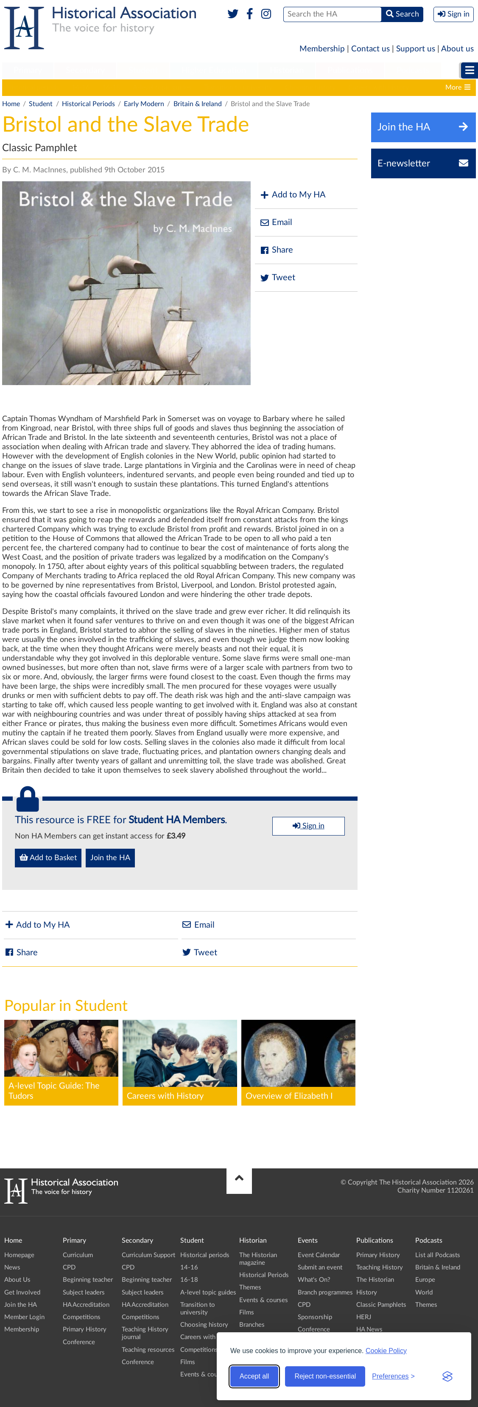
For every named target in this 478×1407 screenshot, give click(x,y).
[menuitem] (28, 70)
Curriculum (78, 1255)
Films (187, 1362)
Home (11, 104)
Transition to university (238, 87)
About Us (17, 1280)
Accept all (254, 1376)
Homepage (19, 1255)
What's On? (314, 1280)
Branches (252, 1325)
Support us (415, 49)
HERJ (363, 1317)
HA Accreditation (86, 1305)
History (366, 1292)
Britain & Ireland (197, 104)
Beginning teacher (88, 1280)
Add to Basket (48, 857)
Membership (322, 49)
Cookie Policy (386, 1350)
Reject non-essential (325, 1376)
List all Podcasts (437, 1255)
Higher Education (214, 70)
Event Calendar (319, 1255)
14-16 (80, 87)
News (12, 1267)
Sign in (308, 826)
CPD (69, 1267)
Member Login (24, 1317)
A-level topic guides (162, 87)
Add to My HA (292, 195)
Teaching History (379, 1267)
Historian (287, 70)
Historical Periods (88, 104)
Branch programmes (325, 1292)
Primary (28, 70)
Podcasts (413, 70)
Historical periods (32, 87)
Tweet (277, 277)
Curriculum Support (148, 1255)
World (424, 1292)
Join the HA (110, 858)
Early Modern (144, 104)
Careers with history (378, 87)
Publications (350, 70)
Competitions (82, 1317)
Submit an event (320, 1267)
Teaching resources (148, 1350)
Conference (79, 1342)
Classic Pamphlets (381, 1305)
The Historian (375, 1280)
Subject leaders (84, 1292)
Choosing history (310, 87)
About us (457, 49)
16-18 (111, 87)
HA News (369, 1329)
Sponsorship (315, 1317)
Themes (250, 1287)
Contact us (370, 49)
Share (276, 250)
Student (143, 70)
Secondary (85, 70)
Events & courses (204, 1374)
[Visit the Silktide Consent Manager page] (447, 1376)
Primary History (84, 1329)
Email (275, 222)
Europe (425, 1280)
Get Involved (22, 1292)
